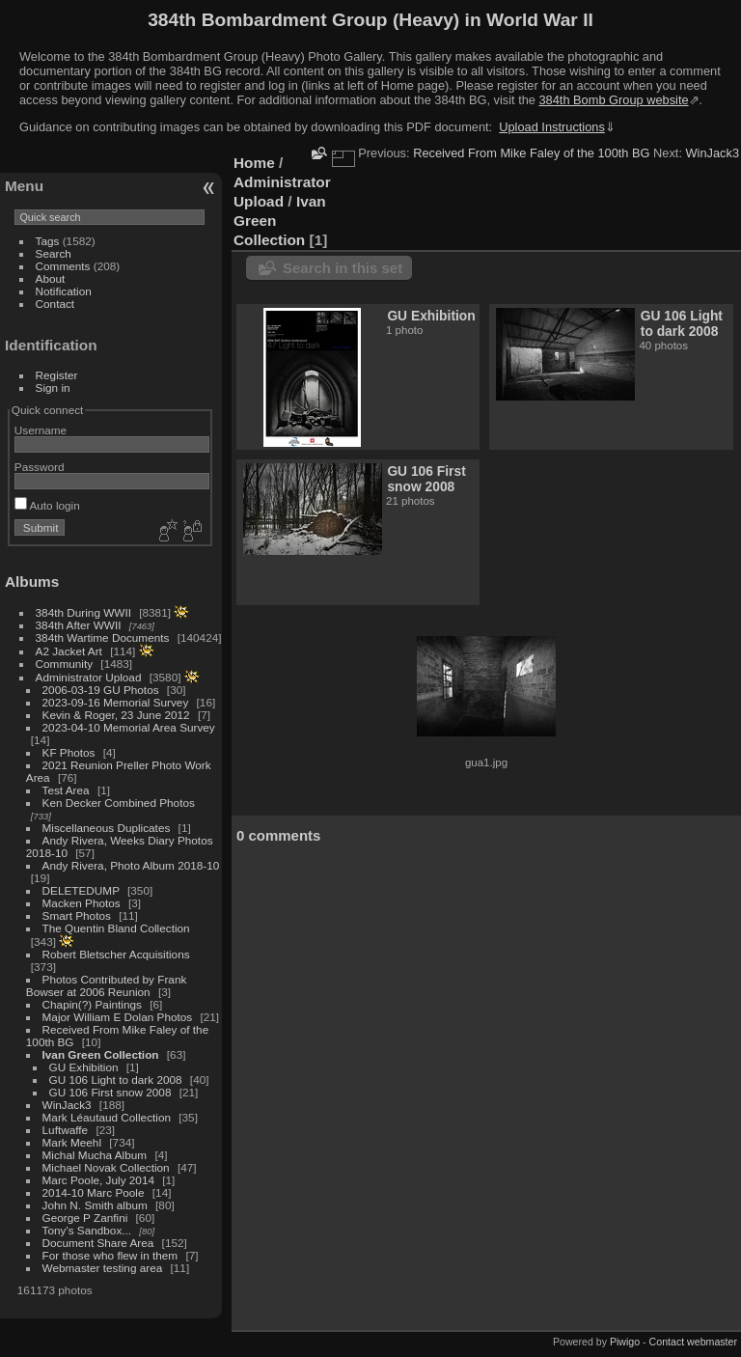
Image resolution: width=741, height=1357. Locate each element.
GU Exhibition (84, 1067)
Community (65, 663)
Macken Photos (81, 903)
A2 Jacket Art (69, 651)
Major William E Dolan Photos (117, 1017)
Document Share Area (98, 1242)
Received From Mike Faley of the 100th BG (531, 153)
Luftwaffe (65, 1129)
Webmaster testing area (102, 1267)
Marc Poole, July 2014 (98, 1180)
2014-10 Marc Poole (93, 1192)
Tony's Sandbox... (87, 1230)
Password (39, 466)
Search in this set (342, 268)
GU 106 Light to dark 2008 (115, 1079)
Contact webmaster (693, 1341)
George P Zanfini (85, 1217)
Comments (63, 266)
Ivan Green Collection (100, 1054)
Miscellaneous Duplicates (106, 827)
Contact (55, 303)
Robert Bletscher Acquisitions (116, 954)
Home (254, 162)
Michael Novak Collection (106, 1167)
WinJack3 (67, 1104)
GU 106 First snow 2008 (110, 1092)
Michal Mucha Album (95, 1155)
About (51, 278)
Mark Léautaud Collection (106, 1117)
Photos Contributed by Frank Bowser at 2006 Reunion (106, 985)
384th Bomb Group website (614, 100)
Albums (32, 581)
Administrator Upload (89, 677)
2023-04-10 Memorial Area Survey (128, 727)
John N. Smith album (95, 1205)
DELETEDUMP (81, 890)
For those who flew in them (110, 1255)
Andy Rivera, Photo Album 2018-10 (131, 865)
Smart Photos (76, 915)
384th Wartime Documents (103, 637)
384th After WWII (79, 625)
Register (57, 375)
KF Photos (69, 752)
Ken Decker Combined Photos (118, 802)
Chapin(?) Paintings (92, 1004)
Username (40, 430)
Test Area (66, 790)
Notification (64, 291)
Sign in (53, 387)
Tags (48, 241)
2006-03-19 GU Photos (100, 689)
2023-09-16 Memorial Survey (115, 702)
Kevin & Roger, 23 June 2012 (116, 714)
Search (53, 253)
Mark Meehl (71, 1142)
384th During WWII (83, 612)
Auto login (47, 505)
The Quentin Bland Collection (116, 928)
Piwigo (625, 1341)
